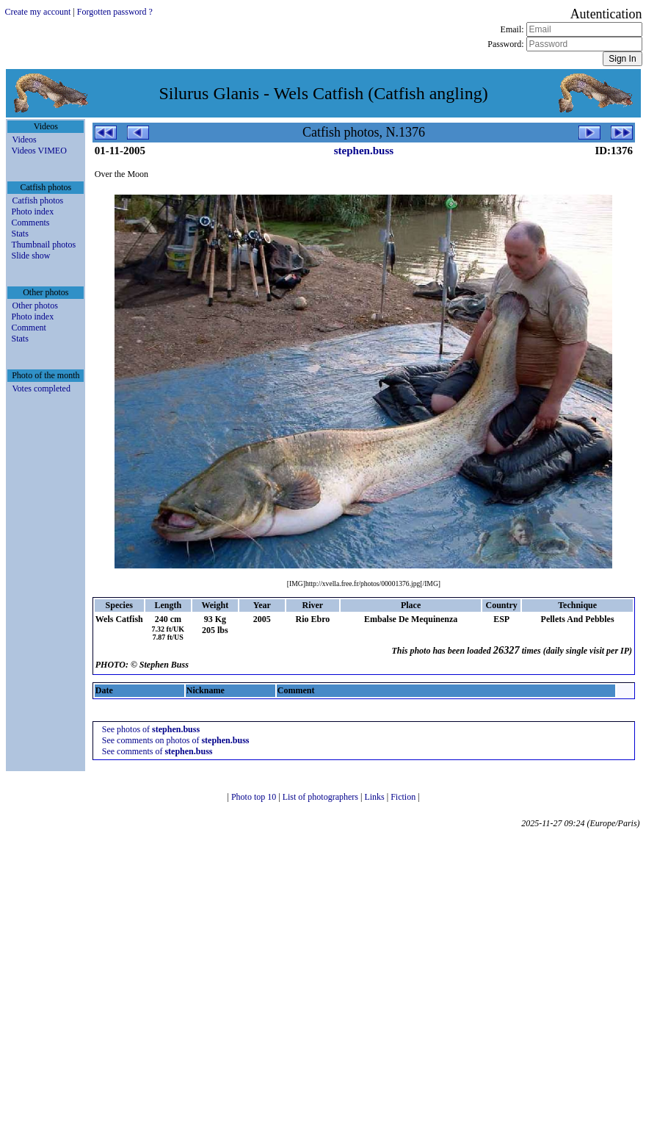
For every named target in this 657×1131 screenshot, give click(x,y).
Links (375, 797)
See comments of (157, 751)
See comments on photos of (176, 740)
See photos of (151, 729)
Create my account (37, 12)
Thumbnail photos (43, 244)
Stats (19, 233)
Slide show (30, 255)
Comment (28, 327)
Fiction (404, 797)
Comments (30, 222)
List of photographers (321, 797)
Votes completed (41, 388)
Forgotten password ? (115, 12)
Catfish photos (37, 200)
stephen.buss (363, 150)
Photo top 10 (254, 797)
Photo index (32, 211)
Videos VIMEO (38, 150)
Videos (24, 139)
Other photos (34, 305)
